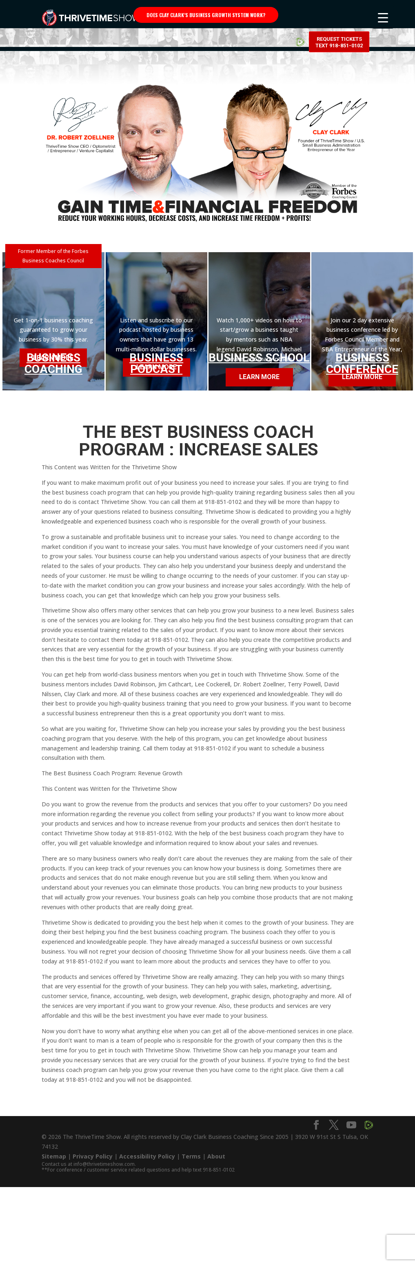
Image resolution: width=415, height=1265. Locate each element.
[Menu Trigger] (383, 17)
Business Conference (362, 363)
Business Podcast (156, 363)
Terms (191, 1156)
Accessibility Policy (147, 1156)
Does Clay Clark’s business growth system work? (205, 14)
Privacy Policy (93, 1156)
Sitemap (54, 1156)
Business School (259, 357)
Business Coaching (53, 361)
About (216, 1156)
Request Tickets (339, 16)
